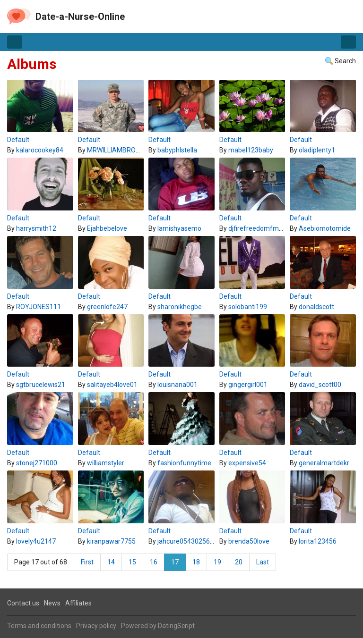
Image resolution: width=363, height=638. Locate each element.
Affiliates (78, 603)
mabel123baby (250, 150)
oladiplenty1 (317, 150)
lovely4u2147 (36, 541)
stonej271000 (36, 463)
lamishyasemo (179, 228)
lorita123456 (318, 541)
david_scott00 (320, 384)
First (87, 562)
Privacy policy (96, 626)
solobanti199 (247, 307)
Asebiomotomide (325, 228)
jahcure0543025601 (187, 541)
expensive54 (247, 463)
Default (18, 139)
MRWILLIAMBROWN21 (120, 150)
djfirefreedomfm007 (259, 228)
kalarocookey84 (39, 150)
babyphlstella (177, 150)
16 (153, 562)
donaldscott (316, 307)
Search (345, 61)
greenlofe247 (107, 307)
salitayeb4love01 (112, 384)
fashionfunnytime (184, 463)
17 (175, 562)
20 (238, 562)
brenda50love (248, 541)
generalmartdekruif (328, 463)
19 (217, 562)
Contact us (23, 603)
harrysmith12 (36, 228)
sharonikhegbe (179, 307)
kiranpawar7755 (111, 541)
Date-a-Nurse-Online (80, 16)
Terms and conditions (39, 626)
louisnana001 (177, 384)
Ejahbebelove (107, 228)
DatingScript (176, 626)
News (52, 603)
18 (196, 562)
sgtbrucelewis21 (40, 384)
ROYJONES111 (38, 307)
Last (262, 562)
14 (111, 562)
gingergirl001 (248, 384)
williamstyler (105, 463)
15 (132, 562)
